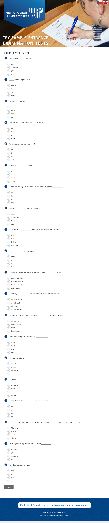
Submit (8, 487)
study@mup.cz (63, 515)
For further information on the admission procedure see (54, 505)
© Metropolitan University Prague (54, 513)
